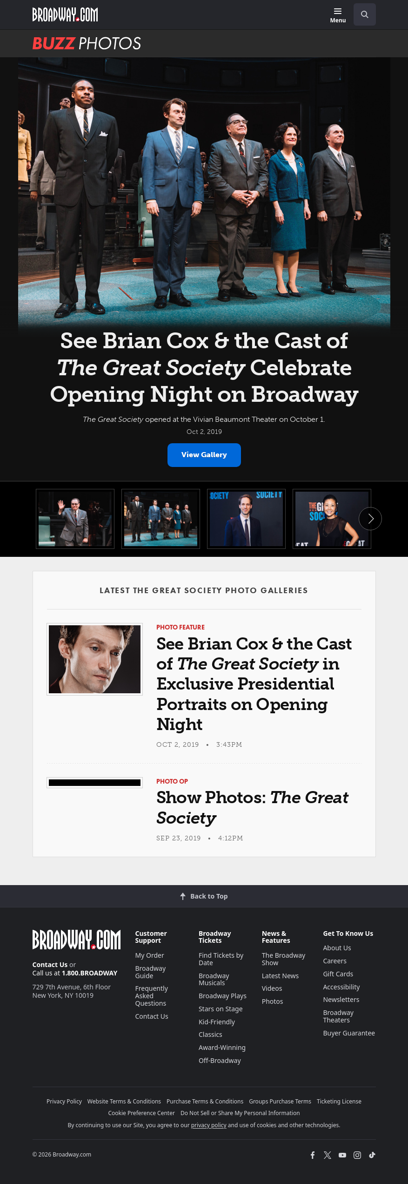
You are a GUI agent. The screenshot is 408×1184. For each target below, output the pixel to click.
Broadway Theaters (338, 1016)
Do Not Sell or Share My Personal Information (240, 1113)
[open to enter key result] (365, 14)
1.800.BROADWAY (90, 972)
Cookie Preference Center (141, 1113)
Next (370, 518)
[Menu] (338, 16)
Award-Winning (222, 1047)
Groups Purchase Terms (280, 1101)
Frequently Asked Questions (151, 996)
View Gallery (204, 454)
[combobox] (361, 14)
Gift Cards (338, 973)
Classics (210, 1034)
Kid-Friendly (217, 1021)
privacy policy (209, 1125)
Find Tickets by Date (221, 959)
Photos (272, 1001)
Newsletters (341, 999)
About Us (337, 947)
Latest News (280, 975)
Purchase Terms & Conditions (205, 1101)
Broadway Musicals (214, 979)
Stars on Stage (221, 1008)
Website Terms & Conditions (124, 1101)
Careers (334, 960)
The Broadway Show (284, 959)
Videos (272, 988)
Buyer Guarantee (349, 1032)
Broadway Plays (223, 995)
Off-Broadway (220, 1060)
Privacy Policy (64, 1101)
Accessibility (341, 986)
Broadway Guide (150, 972)
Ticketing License (339, 1101)
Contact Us (50, 964)
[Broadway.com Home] (65, 14)
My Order (149, 955)
